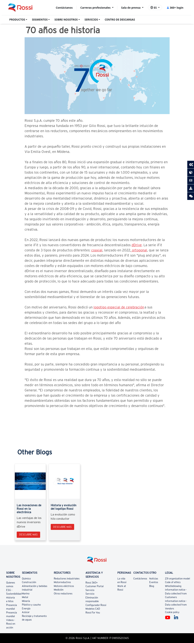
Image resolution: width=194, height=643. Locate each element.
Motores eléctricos (64, 586)
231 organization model (177, 578)
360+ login (175, 7)
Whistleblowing (173, 586)
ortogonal (139, 250)
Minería (26, 601)
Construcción (29, 582)
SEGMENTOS (40, 19)
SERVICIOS (91, 19)
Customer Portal (94, 586)
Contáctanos (64, 7)
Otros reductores (63, 593)
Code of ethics (173, 582)
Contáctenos (140, 578)
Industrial (27, 589)
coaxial (96, 250)
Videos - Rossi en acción (10, 624)
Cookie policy (172, 612)
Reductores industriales (67, 578)
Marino (25, 593)
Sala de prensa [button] (131, 7)
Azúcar (26, 612)
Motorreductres (62, 582)
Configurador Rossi (95, 605)
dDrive (137, 245)
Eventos (153, 582)
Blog (151, 586)
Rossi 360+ (91, 582)
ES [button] (154, 7)
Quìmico (26, 578)
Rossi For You (92, 612)
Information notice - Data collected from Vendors (176, 605)
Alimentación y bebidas (34, 586)
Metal (25, 597)
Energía (26, 608)
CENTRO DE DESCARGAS (120, 19)
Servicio (89, 590)
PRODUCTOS (17, 19)
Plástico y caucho (31, 604)
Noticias (153, 578)
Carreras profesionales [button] (95, 7)
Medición (58, 589)
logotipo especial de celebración (119, 307)
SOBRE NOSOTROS (66, 19)
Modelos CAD (92, 608)
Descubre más (28, 534)
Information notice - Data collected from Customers (176, 593)
